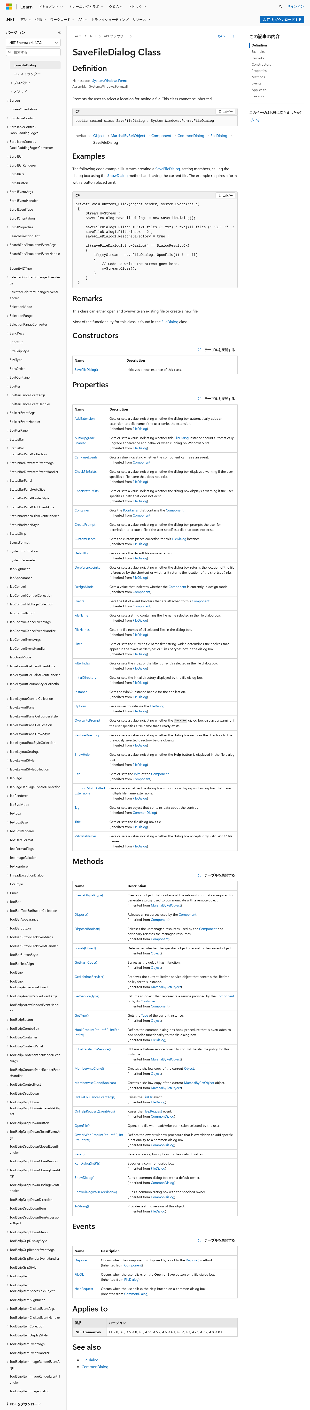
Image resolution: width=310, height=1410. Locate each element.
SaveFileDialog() (86, 369)
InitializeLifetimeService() (93, 1049)
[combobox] (33, 42)
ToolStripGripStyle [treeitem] (23, 1267)
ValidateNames (85, 836)
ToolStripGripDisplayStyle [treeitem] (28, 1240)
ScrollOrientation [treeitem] (22, 218)
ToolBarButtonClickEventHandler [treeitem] (34, 946)
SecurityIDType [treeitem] (21, 268)
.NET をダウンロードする (282, 19)
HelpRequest (152, 1111)
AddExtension (85, 418)
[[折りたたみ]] (59, 32)
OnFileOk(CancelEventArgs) (95, 1097)
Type (144, 1015)
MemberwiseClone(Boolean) (95, 1082)
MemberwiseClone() (89, 1068)
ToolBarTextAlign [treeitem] (22, 963)
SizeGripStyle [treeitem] (19, 351)
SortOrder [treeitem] (17, 368)
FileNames (82, 629)
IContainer (131, 510)
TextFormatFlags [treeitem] (22, 848)
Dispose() (81, 914)
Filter (78, 643)
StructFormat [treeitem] (20, 542)
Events (79, 601)
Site (77, 773)
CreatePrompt (85, 524)
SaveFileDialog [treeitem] (25, 65)
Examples (258, 51)
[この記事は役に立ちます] (252, 120)
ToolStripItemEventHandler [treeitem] (29, 1352)
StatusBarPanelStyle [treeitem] (24, 524)
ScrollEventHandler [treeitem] (24, 200)
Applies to (259, 89)
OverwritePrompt (87, 720)
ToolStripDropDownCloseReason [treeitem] (34, 1161)
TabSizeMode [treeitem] (19, 804)
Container (82, 510)
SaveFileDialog (167, 168)
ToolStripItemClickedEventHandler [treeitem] (35, 1317)
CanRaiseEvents (86, 457)
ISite (137, 773)
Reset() (80, 1154)
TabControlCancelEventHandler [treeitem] (32, 630)
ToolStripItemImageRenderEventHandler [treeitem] (35, 1379)
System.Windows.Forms (109, 80)
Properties (259, 70)
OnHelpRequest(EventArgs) (95, 1111)
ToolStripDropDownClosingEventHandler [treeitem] (35, 1187)
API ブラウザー (115, 36)
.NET (92, 36)
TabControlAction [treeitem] (22, 613)
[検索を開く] (280, 6)
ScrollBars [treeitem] (17, 174)
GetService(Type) (87, 996)
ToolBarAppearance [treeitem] (24, 919)
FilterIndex (82, 663)
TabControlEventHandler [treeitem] (28, 648)
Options (80, 706)
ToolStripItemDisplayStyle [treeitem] (28, 1335)
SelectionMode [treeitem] (21, 306)
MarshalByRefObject (128, 135)
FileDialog (218, 135)
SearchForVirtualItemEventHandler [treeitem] (35, 256)
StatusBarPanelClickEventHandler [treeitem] (34, 515)
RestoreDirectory (87, 735)
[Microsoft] (9, 6)
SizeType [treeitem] (16, 359)
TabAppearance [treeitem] (21, 577)
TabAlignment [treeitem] (20, 568)
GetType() (82, 1015)
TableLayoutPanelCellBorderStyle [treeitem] (34, 716)
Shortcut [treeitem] (16, 342)
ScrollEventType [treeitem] (21, 209)
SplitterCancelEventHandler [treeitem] (30, 404)
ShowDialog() (84, 1177)
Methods (258, 77)
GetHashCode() (86, 962)
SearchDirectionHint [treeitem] (25, 236)
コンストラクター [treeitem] (27, 73)
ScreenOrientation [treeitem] (23, 109)
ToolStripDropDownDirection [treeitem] (31, 1199)
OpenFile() (82, 1125)
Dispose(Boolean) (87, 928)
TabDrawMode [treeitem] (20, 657)
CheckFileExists (86, 471)
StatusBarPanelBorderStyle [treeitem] (29, 498)
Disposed (81, 1260)
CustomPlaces (85, 538)
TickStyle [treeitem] (16, 884)
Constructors (261, 64)
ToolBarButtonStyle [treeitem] (24, 954)
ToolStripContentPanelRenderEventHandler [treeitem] (35, 1072)
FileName (81, 615)
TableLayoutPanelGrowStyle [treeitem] (30, 734)
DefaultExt (82, 553)
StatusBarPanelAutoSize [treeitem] (27, 489)
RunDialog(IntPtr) (87, 1163)
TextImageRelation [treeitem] (23, 857)
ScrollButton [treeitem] (19, 183)
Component (161, 135)
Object (98, 135)
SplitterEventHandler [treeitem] (25, 421)
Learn (77, 36)
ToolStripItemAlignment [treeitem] (27, 1299)
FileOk (148, 1097)
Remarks (258, 58)
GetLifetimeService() (89, 976)
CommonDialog (191, 135)
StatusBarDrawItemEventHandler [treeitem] (34, 471)
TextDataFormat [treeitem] (21, 840)
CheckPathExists (87, 490)
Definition (259, 45)
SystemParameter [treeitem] (23, 560)
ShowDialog (117, 175)
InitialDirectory (85, 677)
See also (258, 96)
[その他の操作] (233, 36)
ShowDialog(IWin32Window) (96, 1191)
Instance (81, 691)
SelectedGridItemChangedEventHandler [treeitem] (34, 295)
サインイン (295, 6)
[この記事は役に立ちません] (258, 120)
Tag (77, 807)
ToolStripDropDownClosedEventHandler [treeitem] (35, 1149)
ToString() (82, 1206)
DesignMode (84, 586)
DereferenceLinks (87, 567)
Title (78, 821)
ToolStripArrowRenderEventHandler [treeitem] (34, 1007)
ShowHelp (82, 754)
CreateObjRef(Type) (89, 895)
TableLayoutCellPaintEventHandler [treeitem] (35, 674)
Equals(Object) (85, 948)
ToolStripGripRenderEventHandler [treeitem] (34, 1258)
